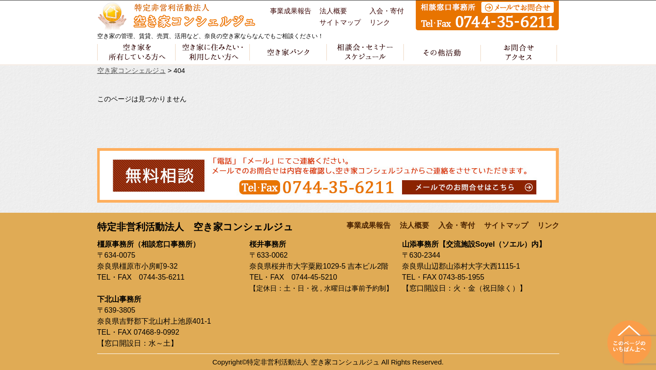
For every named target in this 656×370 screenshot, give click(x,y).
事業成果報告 (290, 11)
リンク (379, 22)
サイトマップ (340, 22)
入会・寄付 (386, 11)
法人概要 (333, 11)
